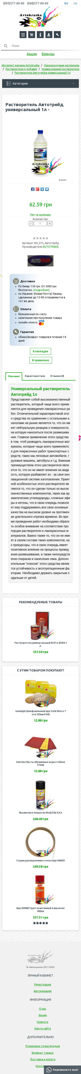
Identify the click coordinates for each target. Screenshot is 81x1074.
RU (66, 3)
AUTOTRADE (51, 246)
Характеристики (35, 376)
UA (75, 3)
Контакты (42, 1065)
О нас (42, 1008)
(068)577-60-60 (37, 3)
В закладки (40, 351)
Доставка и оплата (42, 1059)
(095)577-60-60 (13, 3)
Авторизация (42, 990)
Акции (32, 54)
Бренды (48, 54)
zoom (64, 180)
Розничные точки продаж (42, 1045)
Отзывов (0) (57, 376)
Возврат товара (42, 1052)
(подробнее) (41, 290)
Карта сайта (42, 1028)
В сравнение (40, 360)
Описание (14, 376)
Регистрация (42, 984)
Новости (42, 1021)
